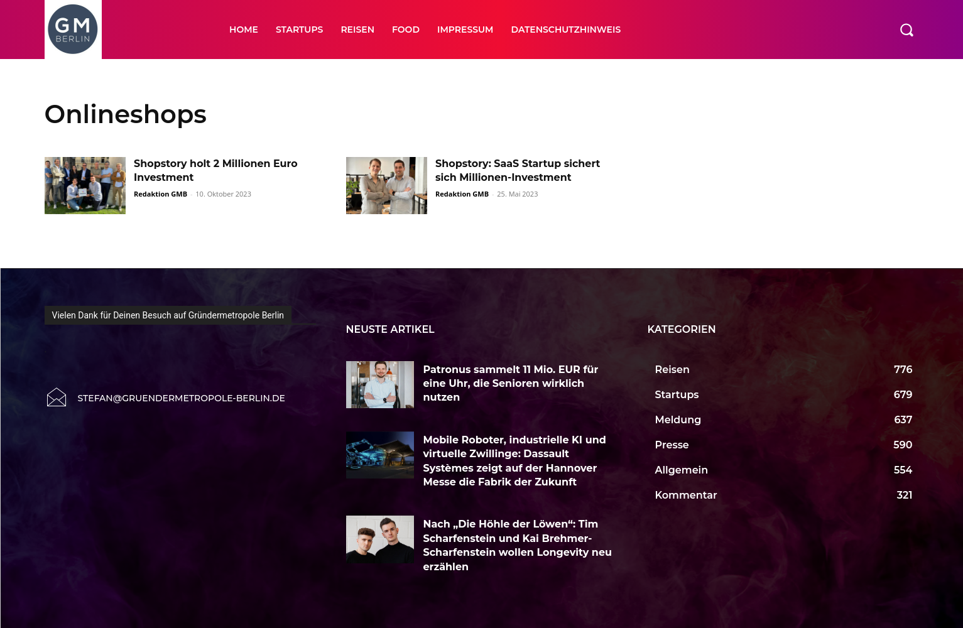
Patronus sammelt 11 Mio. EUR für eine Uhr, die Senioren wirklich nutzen (511, 384)
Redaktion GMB (160, 193)
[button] (906, 29)
